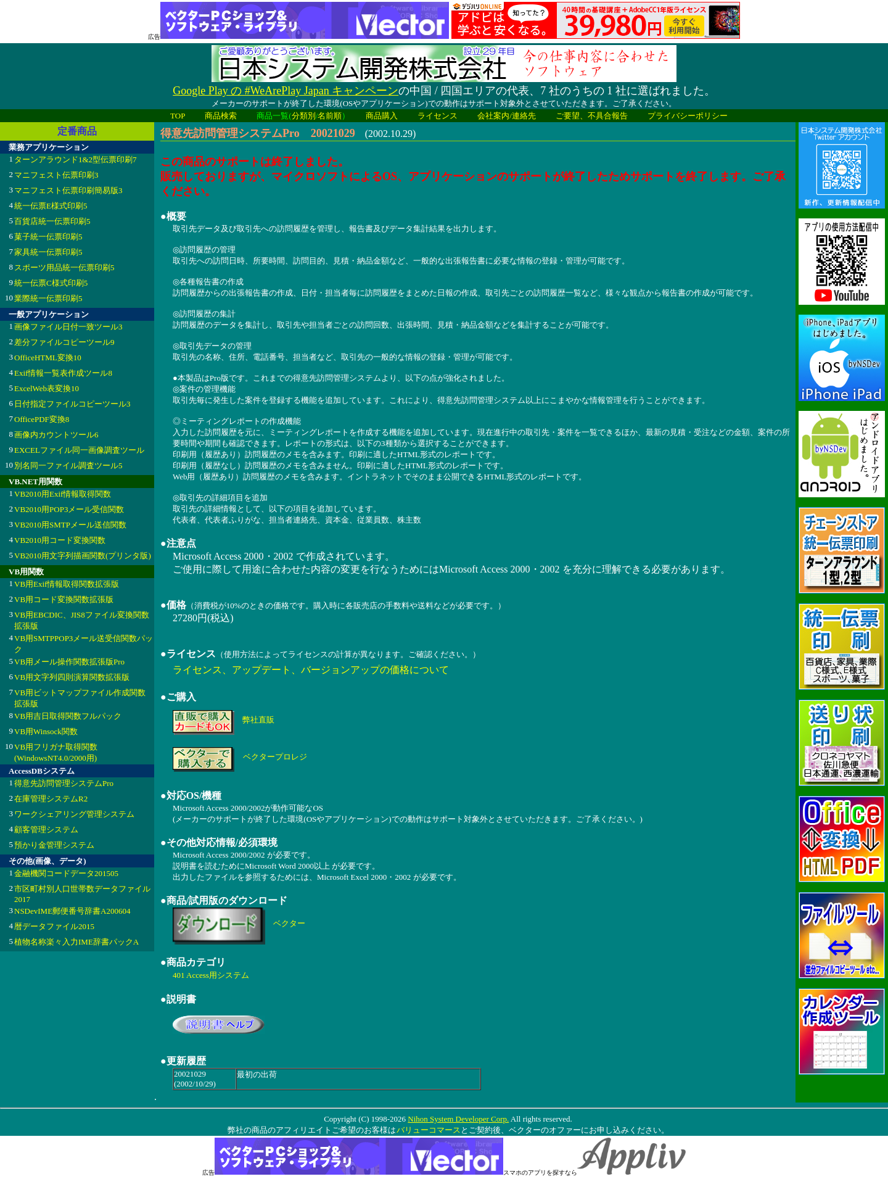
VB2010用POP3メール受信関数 (69, 509)
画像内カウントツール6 (56, 434)
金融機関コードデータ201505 (66, 873)
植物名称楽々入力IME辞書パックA (76, 941)
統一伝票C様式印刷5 (51, 283)
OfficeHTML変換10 (47, 357)
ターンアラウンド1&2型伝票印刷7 (75, 159)
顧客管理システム (46, 829)
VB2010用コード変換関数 (59, 540)
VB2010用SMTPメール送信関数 (70, 524)
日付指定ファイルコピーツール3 (72, 403)
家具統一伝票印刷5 (48, 252)
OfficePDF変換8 (41, 419)
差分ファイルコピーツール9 (64, 342)
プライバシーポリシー (688, 115)
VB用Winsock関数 (46, 731)
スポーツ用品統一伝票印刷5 (64, 267)
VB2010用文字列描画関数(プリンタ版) (82, 555)
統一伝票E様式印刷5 (50, 205)
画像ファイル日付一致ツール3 (68, 326)
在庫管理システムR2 (51, 798)
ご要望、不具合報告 (592, 115)
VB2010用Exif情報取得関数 (62, 493)
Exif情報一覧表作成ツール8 (63, 373)
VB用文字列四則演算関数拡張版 (72, 677)
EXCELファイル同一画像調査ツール (79, 450)
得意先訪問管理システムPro (63, 783)
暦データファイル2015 (54, 926)
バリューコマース (428, 1130)
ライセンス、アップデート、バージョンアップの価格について (311, 669)
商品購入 (382, 115)
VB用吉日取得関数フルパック (67, 716)
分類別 (304, 115)
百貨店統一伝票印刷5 (52, 221)
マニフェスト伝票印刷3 (56, 175)
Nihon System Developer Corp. (458, 1118)
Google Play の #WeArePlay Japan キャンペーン (285, 91)
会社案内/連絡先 (506, 115)
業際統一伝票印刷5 (48, 298)
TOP (177, 115)
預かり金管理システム (54, 845)
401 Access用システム (211, 975)
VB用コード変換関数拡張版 (63, 599)
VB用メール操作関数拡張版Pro (69, 661)
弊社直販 (258, 719)
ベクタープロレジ (275, 756)
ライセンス (437, 115)
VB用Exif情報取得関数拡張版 (66, 584)
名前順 (330, 115)
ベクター (289, 923)
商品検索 (221, 115)
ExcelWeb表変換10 (46, 388)
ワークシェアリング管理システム (74, 814)
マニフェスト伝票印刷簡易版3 (68, 190)
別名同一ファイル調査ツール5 (68, 465)
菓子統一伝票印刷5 (48, 236)
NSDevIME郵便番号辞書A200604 (72, 911)
